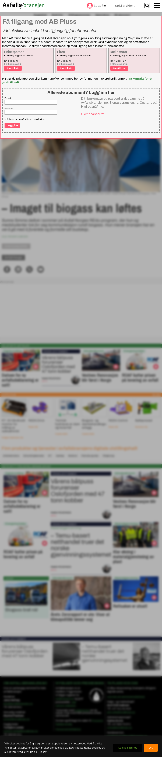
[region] (81, 746)
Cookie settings (127, 747)
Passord (9, 108)
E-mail (8, 98)
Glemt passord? (92, 114)
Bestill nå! (13, 68)
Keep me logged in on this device (24, 119)
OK (151, 747)
